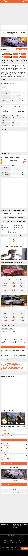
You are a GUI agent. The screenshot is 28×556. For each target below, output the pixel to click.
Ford (11, 540)
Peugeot (20, 547)
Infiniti (5, 542)
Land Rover (8, 544)
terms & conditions (14, 529)
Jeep (13, 542)
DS (16, 538)
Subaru (3, 551)
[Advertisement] (14, 14)
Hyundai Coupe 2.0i (7, 306)
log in (2, 350)
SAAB (11, 549)
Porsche (24, 547)
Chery (19, 535)
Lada (23, 542)
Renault (3, 549)
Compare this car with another (12, 364)
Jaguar (9, 542)
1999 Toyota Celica (14, 467)
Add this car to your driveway (11, 363)
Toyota (15, 551)
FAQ (14, 532)
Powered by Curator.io (21, 408)
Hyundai (23, 540)
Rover (8, 549)
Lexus (13, 544)
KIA (20, 542)
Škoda (16, 554)
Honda (18, 540)
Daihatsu (24, 538)
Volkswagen (20, 551)
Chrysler (4, 538)
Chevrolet (24, 535)
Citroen (8, 538)
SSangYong (16, 549)
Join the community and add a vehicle (14, 217)
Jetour (16, 542)
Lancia (3, 544)
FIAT (8, 540)
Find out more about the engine (12, 366)
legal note (14, 530)
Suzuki (7, 551)
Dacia (19, 538)
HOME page (14, 527)
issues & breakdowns (16, 83)
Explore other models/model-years (13, 368)
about (14, 528)
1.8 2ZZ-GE (14, 88)
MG (16, 544)
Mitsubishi (7, 547)
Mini (3, 547)
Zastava (12, 554)
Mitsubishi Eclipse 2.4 (7, 276)
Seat (21, 549)
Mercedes (24, 544)
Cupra (13, 538)
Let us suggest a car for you (11, 370)
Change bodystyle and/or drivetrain (13, 367)
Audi (9, 535)
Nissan (12, 547)
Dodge (4, 540)
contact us (14, 533)
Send (13, 347)
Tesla (11, 551)
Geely (15, 540)
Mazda (19, 544)
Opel (16, 547)
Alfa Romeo (4, 535)
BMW (12, 535)
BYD (16, 535)
